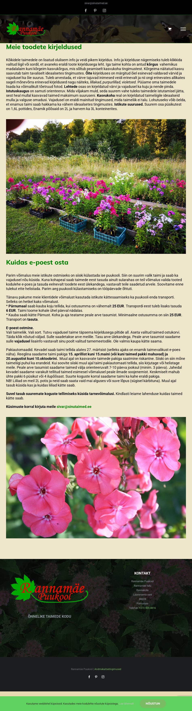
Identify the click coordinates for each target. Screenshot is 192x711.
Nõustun (153, 703)
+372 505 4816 (147, 607)
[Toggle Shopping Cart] (169, 29)
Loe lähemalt (126, 703)
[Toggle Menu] (183, 29)
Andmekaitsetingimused (107, 669)
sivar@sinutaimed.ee (96, 3)
